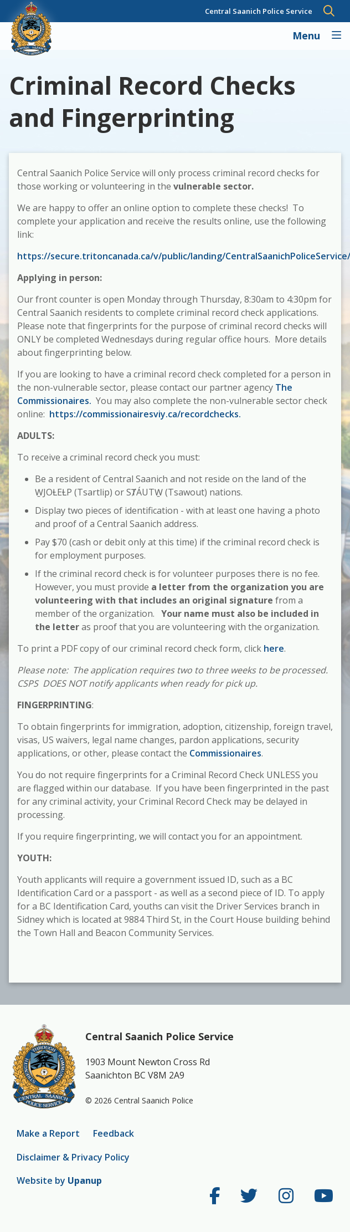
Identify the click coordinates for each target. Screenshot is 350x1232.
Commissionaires (225, 753)
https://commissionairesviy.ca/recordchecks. (145, 414)
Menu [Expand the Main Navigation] (307, 35)
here (274, 648)
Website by (59, 1180)
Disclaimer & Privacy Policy (73, 1157)
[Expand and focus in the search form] (329, 11)
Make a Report (48, 1133)
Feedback (113, 1133)
